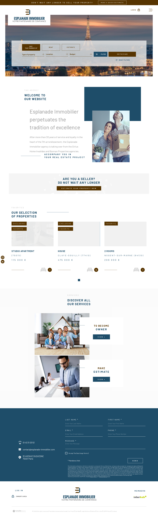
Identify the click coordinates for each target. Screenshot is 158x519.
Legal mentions (85, 508)
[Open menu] (151, 10)
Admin (93, 508)
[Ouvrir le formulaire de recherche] (100, 54)
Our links (99, 508)
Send (135, 458)
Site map (77, 508)
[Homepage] (29, 15)
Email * (69, 428)
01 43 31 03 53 (28, 440)
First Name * (115, 417)
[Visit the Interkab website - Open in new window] (140, 494)
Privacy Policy (93, 474)
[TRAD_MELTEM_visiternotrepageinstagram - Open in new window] (2, 257)
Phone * (112, 428)
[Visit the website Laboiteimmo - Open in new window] (19, 508)
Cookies (114, 508)
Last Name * (71, 417)
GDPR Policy (107, 508)
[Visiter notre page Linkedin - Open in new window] (2, 261)
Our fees (71, 508)
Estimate (71, 47)
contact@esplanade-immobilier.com (39, 447)
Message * (70, 438)
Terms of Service (103, 474)
